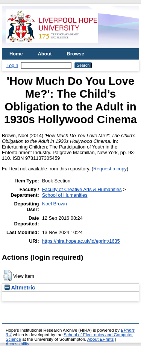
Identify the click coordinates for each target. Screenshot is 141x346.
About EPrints (100, 339)
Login (12, 65)
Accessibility (17, 343)
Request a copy (110, 168)
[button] (7, 275)
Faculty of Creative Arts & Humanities (82, 189)
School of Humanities (65, 195)
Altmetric (20, 288)
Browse (75, 54)
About (45, 54)
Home (16, 54)
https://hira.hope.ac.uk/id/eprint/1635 (81, 241)
